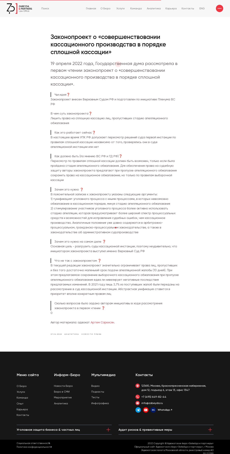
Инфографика (100, 403)
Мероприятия (63, 397)
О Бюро (22, 386)
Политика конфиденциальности (34, 447)
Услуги (21, 391)
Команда (22, 397)
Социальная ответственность (33, 443)
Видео (95, 385)
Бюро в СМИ (62, 391)
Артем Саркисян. (103, 322)
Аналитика (61, 403)
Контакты (144, 375)
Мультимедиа (103, 375)
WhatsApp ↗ (165, 409)
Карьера (22, 409)
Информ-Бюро (67, 375)
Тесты (95, 397)
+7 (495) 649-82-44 (153, 396)
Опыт (20, 403)
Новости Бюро (63, 385)
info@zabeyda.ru (152, 403)
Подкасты (97, 391)
